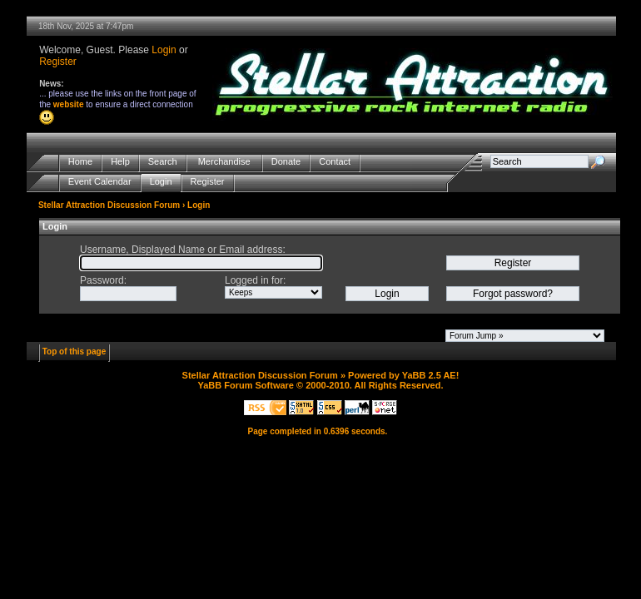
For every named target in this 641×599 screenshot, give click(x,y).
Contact (335, 162)
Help (120, 162)
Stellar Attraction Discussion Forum (109, 205)
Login (164, 50)
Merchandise (224, 162)
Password (102, 280)
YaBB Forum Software (245, 385)
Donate (286, 162)
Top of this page (74, 351)
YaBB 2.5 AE (429, 375)
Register (58, 61)
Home (80, 162)
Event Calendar (100, 182)
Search (163, 162)
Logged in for (254, 280)
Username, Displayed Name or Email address (181, 249)
